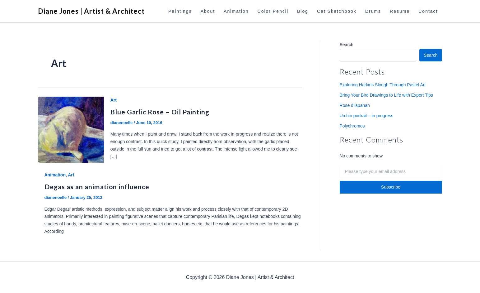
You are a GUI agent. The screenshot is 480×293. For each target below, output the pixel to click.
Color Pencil (273, 11)
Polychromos (352, 125)
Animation (236, 11)
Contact (428, 11)
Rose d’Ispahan (355, 105)
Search (346, 44)
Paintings (180, 11)
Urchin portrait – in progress (367, 115)
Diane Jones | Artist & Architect (91, 11)
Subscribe (390, 187)
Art (113, 100)
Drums (373, 11)
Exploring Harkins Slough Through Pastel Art (383, 84)
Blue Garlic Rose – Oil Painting (159, 112)
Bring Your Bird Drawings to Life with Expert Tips (386, 95)
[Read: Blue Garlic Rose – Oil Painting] (71, 129)
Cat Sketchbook (337, 11)
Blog (302, 11)
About (208, 11)
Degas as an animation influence (96, 186)
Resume (400, 11)
